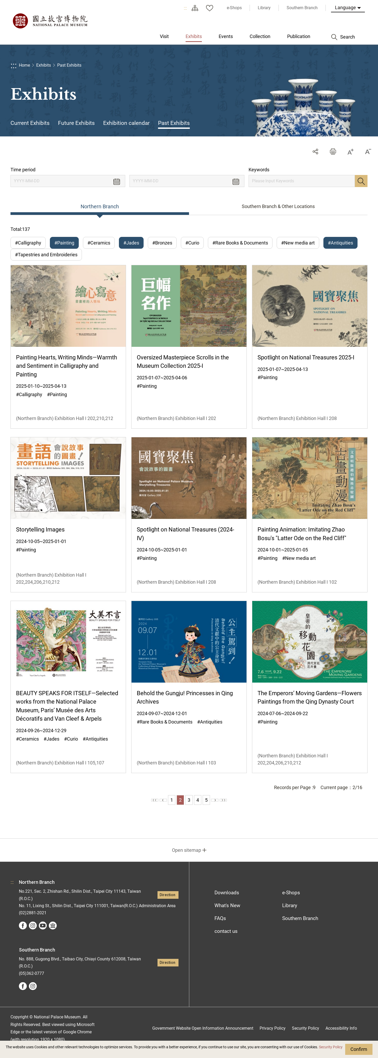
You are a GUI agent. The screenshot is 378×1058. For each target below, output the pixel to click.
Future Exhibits (76, 123)
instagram (33, 934)
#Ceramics (98, 243)
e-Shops (291, 901)
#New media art (298, 243)
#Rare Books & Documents (240, 243)
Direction (167, 903)
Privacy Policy (273, 1036)
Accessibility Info (341, 1036)
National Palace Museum (49, 21)
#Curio (192, 243)
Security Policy (331, 1047)
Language (345, 7)
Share (315, 151)
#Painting (64, 243)
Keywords (259, 169)
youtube (43, 934)
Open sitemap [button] (186, 858)
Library (289, 914)
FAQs (220, 926)
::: (185, 8)
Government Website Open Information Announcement (202, 1036)
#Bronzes (162, 243)
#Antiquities (340, 243)
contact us (226, 939)
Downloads (226, 901)
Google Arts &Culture (53, 934)
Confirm (358, 1049)
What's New (227, 914)
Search (361, 181)
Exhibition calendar (126, 123)
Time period (22, 169)
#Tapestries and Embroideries (46, 259)
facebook (23, 934)
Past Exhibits (69, 65)
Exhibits (43, 65)
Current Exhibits (30, 123)
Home (24, 65)
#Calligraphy (28, 243)
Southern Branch (300, 926)
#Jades (131, 243)
